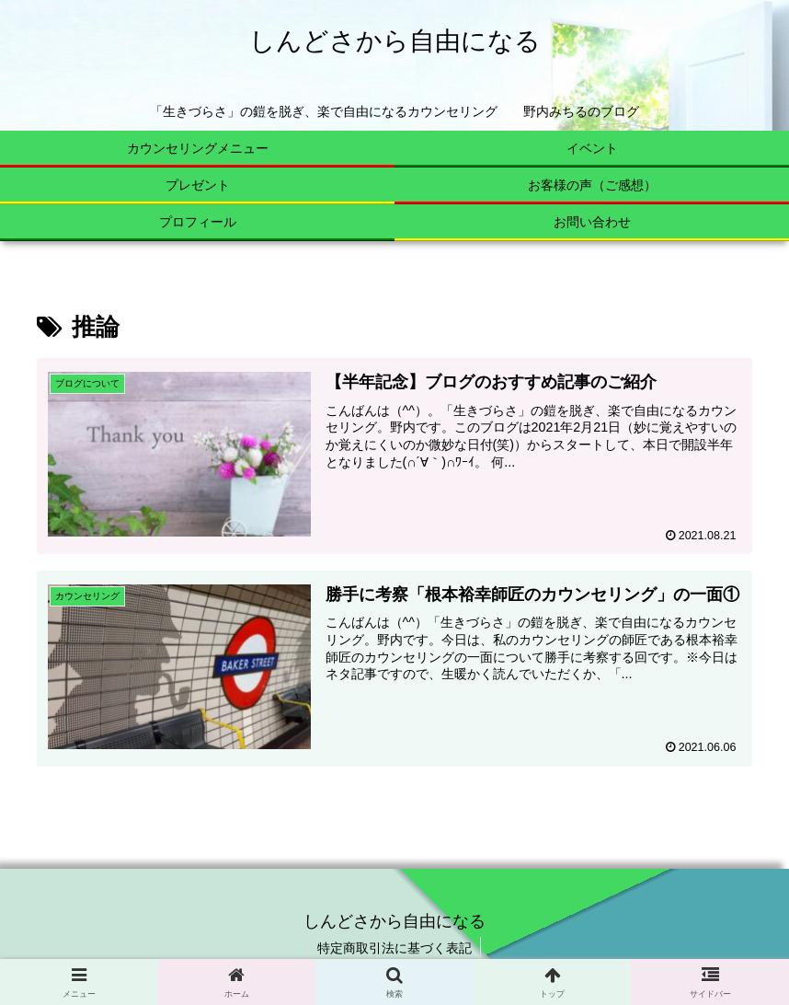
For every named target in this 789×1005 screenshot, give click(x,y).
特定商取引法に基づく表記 (394, 948)
